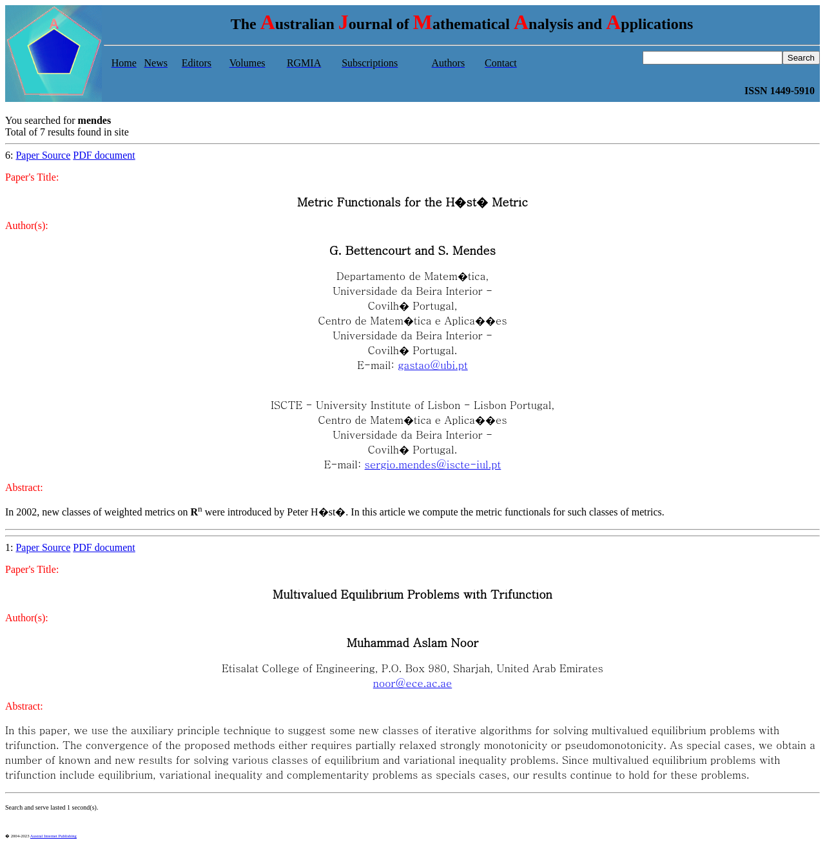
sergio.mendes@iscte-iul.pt (433, 464)
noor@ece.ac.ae (412, 682)
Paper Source (42, 155)
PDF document (104, 155)
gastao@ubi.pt (433, 364)
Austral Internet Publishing (53, 836)
